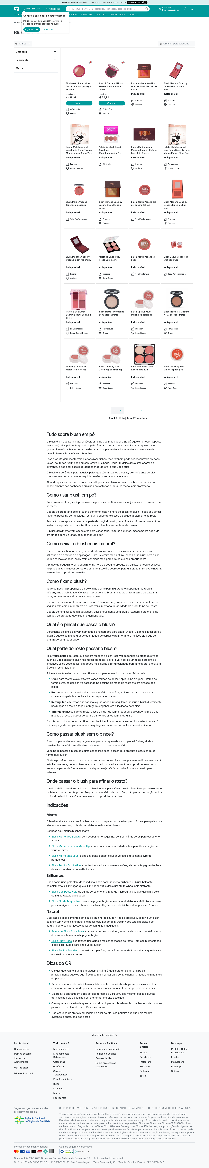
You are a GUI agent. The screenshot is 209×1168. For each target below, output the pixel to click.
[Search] (147, 9)
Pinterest (144, 1071)
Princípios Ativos (62, 1079)
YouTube (145, 1066)
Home (19, 22)
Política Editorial (22, 1053)
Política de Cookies (106, 1053)
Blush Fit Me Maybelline (65, 901)
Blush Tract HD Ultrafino (66, 865)
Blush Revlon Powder (64, 950)
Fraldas (175, 1057)
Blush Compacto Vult (64, 891)
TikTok (143, 1075)
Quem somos (21, 1049)
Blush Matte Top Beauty (65, 836)
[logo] (16, 8)
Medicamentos (61, 1049)
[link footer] (66, 1151)
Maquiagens (177, 1061)
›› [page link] (141, 410)
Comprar (79, 103)
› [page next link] (134, 410)
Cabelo (175, 1071)
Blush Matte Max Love (65, 855)
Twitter (143, 1052)
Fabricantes (59, 1097)
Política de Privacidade (108, 1049)
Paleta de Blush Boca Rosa (67, 931)
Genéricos (133, 14)
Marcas (57, 1093)
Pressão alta (86, 14)
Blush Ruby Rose (61, 940)
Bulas (56, 1083)
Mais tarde (49, 29)
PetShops (176, 1066)
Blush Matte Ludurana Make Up (70, 846)
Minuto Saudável (23, 1073)
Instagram (145, 1061)
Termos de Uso (104, 1058)
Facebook (145, 1057)
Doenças (58, 1088)
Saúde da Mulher (117, 14)
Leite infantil (100, 14)
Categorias (59, 1061)
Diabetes (73, 14)
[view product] (79, 71)
